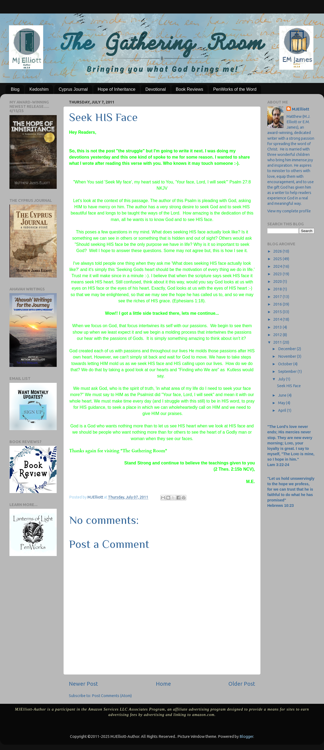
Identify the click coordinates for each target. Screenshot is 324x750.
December (287, 349)
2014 (278, 319)
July (282, 379)
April (282, 410)
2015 (278, 312)
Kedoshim (39, 89)
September (288, 371)
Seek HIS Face (289, 386)
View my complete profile (289, 211)
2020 (278, 281)
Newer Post (83, 684)
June (282, 395)
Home (163, 684)
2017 (278, 296)
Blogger (246, 736)
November (287, 356)
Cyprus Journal (73, 89)
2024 (278, 266)
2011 (278, 342)
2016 (278, 304)
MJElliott (300, 109)
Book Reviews (189, 89)
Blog (15, 89)
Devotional (155, 89)
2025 (278, 259)
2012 (278, 335)
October (285, 364)
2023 (278, 274)
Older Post (241, 684)
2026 (278, 251)
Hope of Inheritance (117, 89)
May (282, 403)
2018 (278, 289)
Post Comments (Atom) (112, 696)
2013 (278, 327)
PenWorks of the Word (234, 89)
